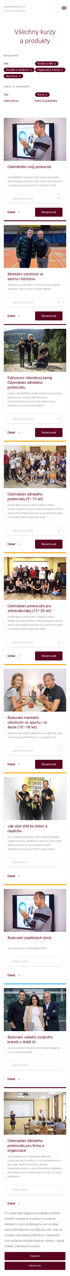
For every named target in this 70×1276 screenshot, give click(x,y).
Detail (13, 212)
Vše (6, 63)
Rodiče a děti (46, 63)
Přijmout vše (35, 1265)
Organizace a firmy (50, 69)
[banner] (19, 8)
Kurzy (42, 94)
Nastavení (35, 1256)
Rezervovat (48, 212)
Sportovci (13, 76)
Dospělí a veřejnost (19, 69)
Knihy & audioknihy (46, 100)
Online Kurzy (11, 100)
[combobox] (35, 198)
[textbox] (35, 198)
